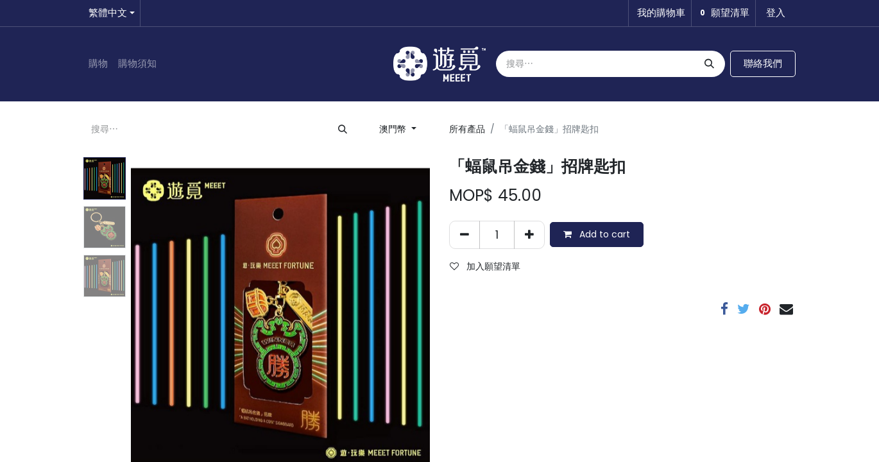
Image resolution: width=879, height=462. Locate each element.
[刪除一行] (464, 235)
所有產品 (467, 129)
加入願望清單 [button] (485, 266)
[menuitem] (98, 63)
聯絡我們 (763, 63)
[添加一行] (529, 235)
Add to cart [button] (596, 234)
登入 (775, 12)
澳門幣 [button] (394, 129)
